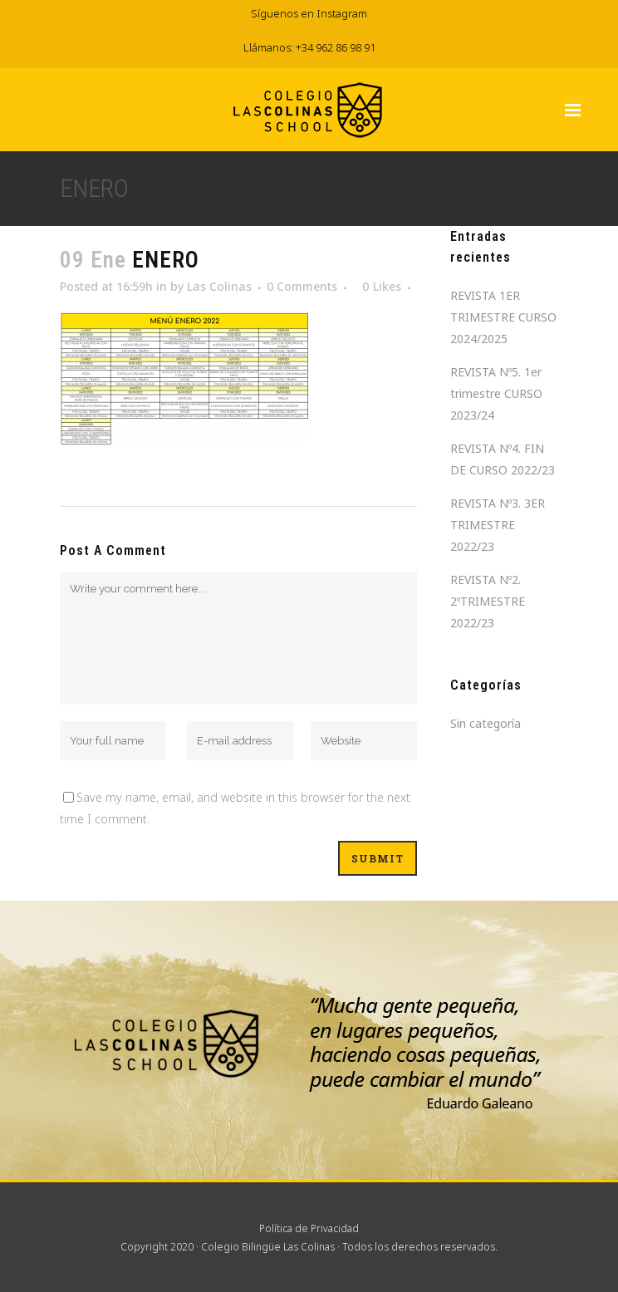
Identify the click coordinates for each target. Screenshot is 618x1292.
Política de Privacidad (309, 1228)
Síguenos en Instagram (309, 13)
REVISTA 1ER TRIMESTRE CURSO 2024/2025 (503, 316)
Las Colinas (219, 286)
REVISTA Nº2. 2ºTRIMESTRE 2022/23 (487, 601)
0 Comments (302, 286)
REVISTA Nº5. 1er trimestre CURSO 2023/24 (496, 393)
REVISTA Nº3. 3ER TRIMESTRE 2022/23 (497, 524)
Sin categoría (485, 723)
